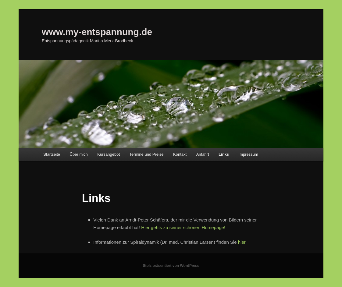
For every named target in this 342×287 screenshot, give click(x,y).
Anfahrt (202, 154)
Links (224, 154)
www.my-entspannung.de (97, 32)
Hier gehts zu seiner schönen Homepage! (183, 227)
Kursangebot (108, 154)
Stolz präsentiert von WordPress (171, 266)
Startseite (51, 154)
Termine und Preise (147, 154)
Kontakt (180, 154)
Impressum (248, 154)
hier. (242, 242)
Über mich (79, 154)
